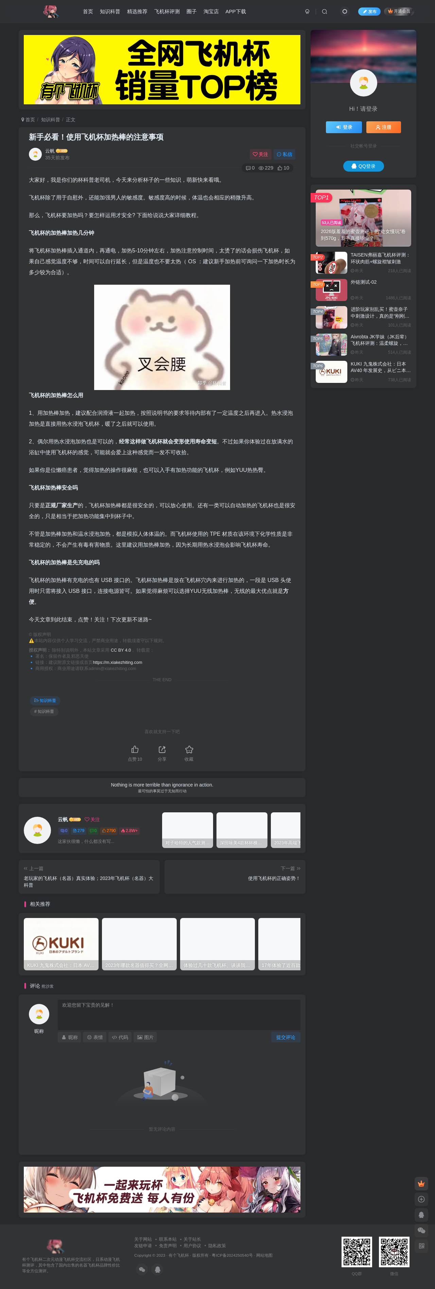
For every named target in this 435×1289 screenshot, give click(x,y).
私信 (284, 154)
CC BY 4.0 (121, 650)
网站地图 (264, 1255)
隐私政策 (217, 1245)
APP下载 (236, 11)
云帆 (50, 151)
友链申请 (143, 1245)
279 (78, 830)
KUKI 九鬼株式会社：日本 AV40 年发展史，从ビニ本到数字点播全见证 (381, 370)
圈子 (192, 11)
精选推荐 (137, 11)
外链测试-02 (364, 282)
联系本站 (168, 1239)
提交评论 (285, 1037)
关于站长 (192, 1239)
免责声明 (168, 1245)
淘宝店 (211, 11)
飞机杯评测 (167, 11)
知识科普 (110, 11)
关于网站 (143, 1239)
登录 (343, 127)
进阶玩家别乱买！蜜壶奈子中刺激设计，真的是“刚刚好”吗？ (381, 315)
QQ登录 (363, 166)
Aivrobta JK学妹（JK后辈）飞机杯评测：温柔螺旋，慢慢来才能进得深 (380, 343)
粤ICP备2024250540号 (232, 1255)
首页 (88, 11)
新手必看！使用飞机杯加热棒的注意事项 (96, 137)
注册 (384, 127)
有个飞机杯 (179, 1255)
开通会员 (399, 11)
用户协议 (192, 1245)
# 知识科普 (44, 711)
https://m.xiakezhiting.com (117, 662)
